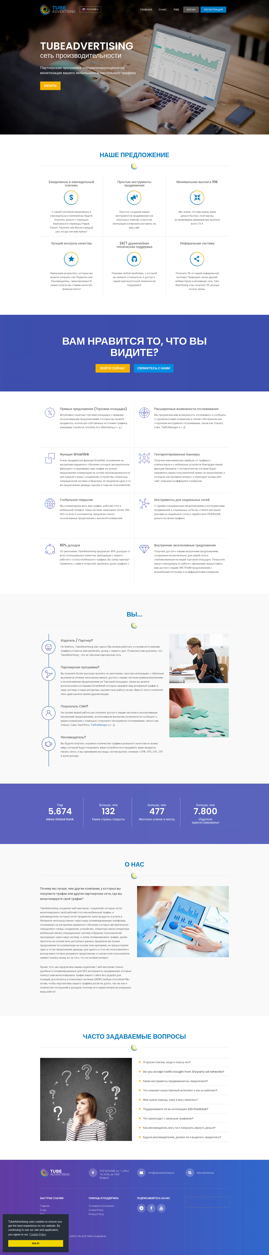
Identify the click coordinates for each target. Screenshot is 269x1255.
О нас (163, 9)
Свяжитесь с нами (153, 368)
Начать (50, 86)
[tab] (183, 1062)
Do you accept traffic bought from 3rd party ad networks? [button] (183, 1072)
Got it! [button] (35, 1243)
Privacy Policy (96, 1214)
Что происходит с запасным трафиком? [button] (168, 1119)
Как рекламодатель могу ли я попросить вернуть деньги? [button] (179, 1128)
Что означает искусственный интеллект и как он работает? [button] (180, 1090)
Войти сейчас (112, 368)
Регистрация (213, 9)
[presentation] (208, 1202)
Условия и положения (101, 1206)
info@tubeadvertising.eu (161, 1172)
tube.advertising (205, 1172)
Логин (191, 9)
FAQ (176, 9)
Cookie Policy (96, 1210)
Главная (146, 9)
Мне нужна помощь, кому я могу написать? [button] (170, 1100)
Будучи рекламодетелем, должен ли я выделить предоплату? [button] (182, 1137)
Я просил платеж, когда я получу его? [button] (167, 1062)
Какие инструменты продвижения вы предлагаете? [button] (175, 1081)
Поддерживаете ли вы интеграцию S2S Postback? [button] (175, 1109)
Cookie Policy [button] (38, 1234)
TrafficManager (99, 724)
